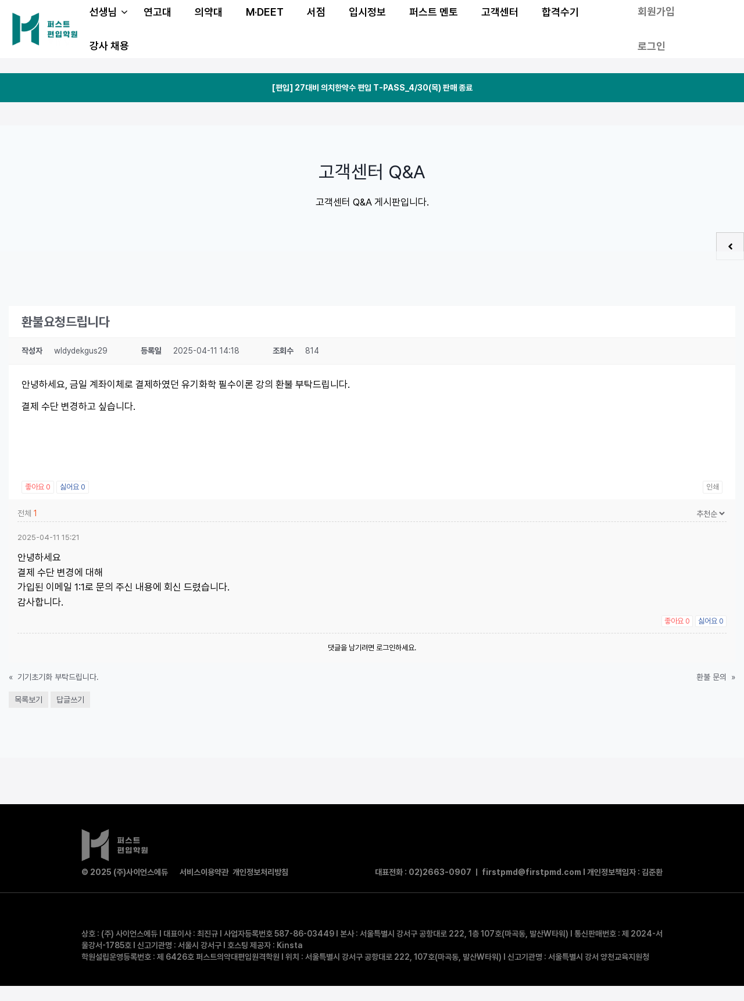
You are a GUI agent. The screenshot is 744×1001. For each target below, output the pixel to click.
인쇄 (712, 487)
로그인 (652, 46)
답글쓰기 (70, 699)
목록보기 (28, 699)
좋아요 (38, 487)
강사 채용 (109, 45)
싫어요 (72, 487)
